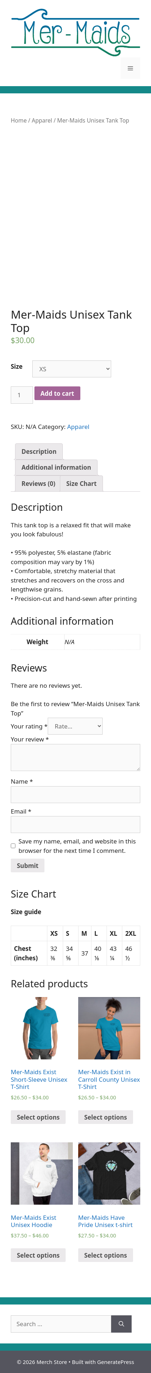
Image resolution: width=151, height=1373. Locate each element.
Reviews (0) (38, 483)
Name (22, 781)
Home (19, 120)
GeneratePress (115, 1361)
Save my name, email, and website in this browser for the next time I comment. (77, 846)
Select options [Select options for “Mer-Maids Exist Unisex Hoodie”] (38, 1255)
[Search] (121, 1324)
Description (39, 451)
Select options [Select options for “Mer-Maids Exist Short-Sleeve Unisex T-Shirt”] (38, 1117)
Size (17, 366)
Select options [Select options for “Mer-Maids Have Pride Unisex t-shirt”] (105, 1255)
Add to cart (57, 393)
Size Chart (81, 483)
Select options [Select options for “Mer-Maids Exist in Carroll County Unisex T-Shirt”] (105, 1117)
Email (21, 811)
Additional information (56, 467)
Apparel (42, 120)
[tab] (39, 451)
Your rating (29, 726)
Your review (30, 739)
